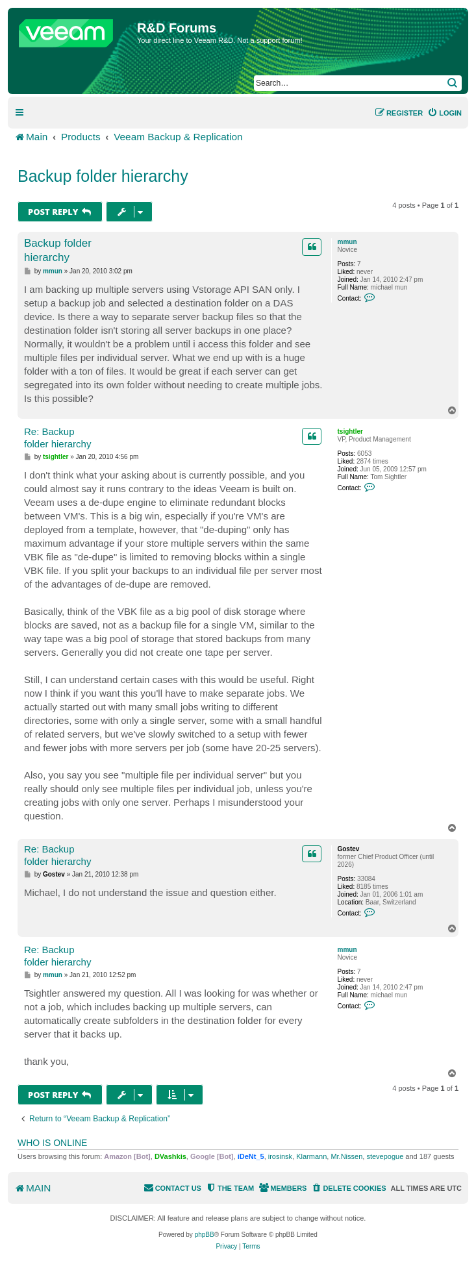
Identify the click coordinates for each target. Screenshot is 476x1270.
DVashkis (170, 1156)
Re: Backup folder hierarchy (57, 437)
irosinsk (280, 1156)
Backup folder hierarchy (103, 176)
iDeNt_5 (251, 1156)
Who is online (52, 1143)
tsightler (349, 431)
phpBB (204, 1234)
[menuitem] (444, 113)
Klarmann (311, 1156)
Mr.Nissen (346, 1156)
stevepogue (384, 1156)
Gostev (348, 849)
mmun (347, 241)
